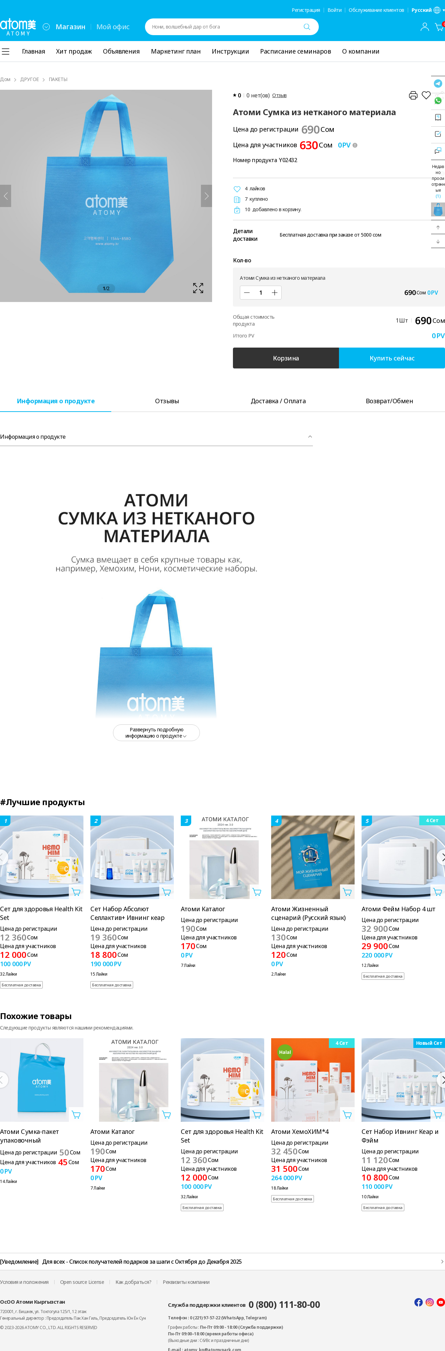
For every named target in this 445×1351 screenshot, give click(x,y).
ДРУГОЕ (29, 79)
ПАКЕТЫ (58, 79)
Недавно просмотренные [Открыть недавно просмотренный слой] (438, 181)
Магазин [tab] (71, 26)
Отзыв (279, 95)
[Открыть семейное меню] (46, 26)
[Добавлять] (274, 292)
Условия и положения (24, 1282)
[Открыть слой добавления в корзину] (76, 891)
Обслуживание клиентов (376, 10)
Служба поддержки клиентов (244, 1304)
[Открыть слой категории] (5, 51)
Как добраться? (133, 1282)
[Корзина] (439, 26)
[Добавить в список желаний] (426, 95)
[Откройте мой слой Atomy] (424, 26)
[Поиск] (307, 26)
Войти (334, 10)
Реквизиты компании (186, 1282)
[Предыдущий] (5, 196)
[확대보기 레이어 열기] (106, 196)
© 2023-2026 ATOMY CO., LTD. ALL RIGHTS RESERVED (48, 1327)
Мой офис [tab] (113, 26)
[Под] (246, 292)
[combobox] (46, 26)
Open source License (82, 1282)
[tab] (55, 400)
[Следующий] (206, 196)
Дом (5, 79)
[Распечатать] (413, 95)
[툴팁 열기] (355, 145)
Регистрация (306, 10)
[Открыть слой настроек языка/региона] (428, 10)
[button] (438, 227)
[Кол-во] (260, 292)
